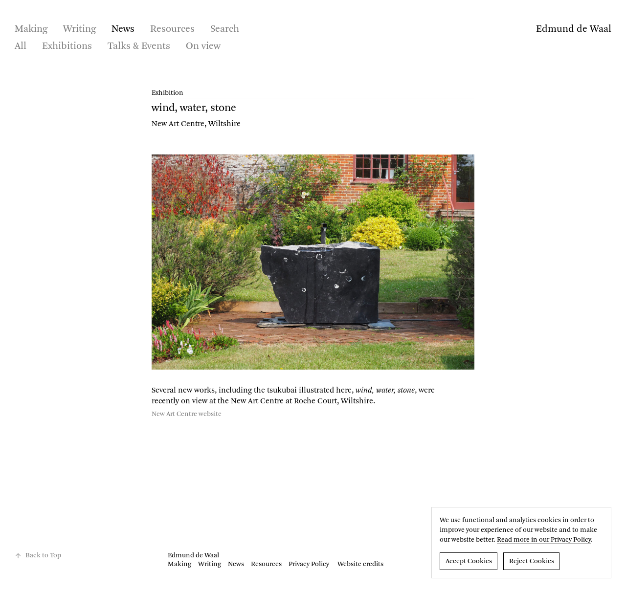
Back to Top (38, 555)
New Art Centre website (187, 414)
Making (31, 29)
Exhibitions (67, 46)
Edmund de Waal (573, 29)
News (123, 29)
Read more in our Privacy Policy (544, 539)
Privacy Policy (309, 564)
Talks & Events (139, 46)
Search (224, 29)
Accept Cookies (469, 561)
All (20, 46)
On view (203, 46)
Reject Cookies (531, 561)
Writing (79, 29)
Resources (172, 29)
